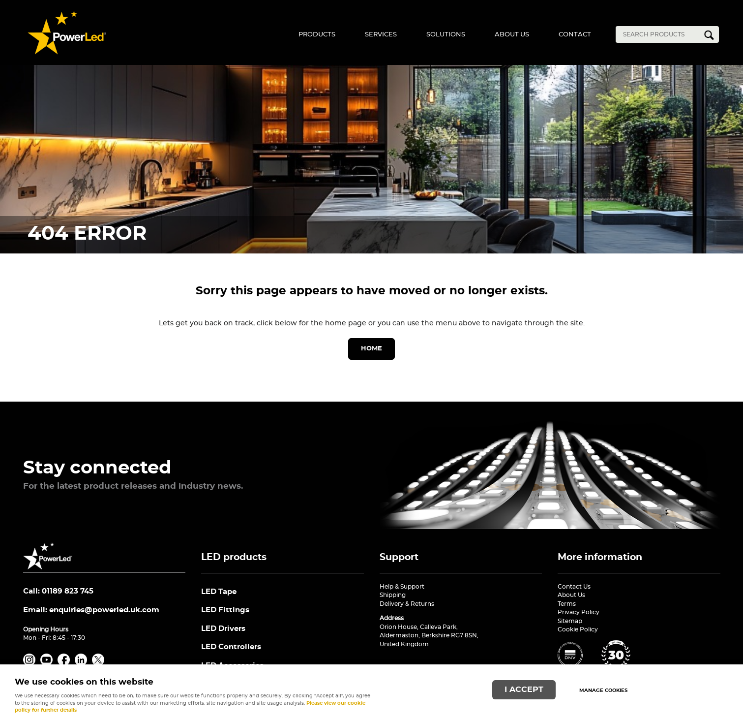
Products (316, 34)
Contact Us (574, 587)
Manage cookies (603, 690)
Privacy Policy (578, 612)
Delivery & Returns (407, 604)
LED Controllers (231, 647)
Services (381, 34)
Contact (575, 34)
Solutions (445, 34)
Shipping (393, 595)
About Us (512, 34)
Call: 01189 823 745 (58, 591)
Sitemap (570, 621)
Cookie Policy (578, 629)
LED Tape (219, 592)
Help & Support (402, 587)
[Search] (660, 34)
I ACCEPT (524, 689)
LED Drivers (223, 628)
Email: (91, 610)
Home (371, 348)
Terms (567, 604)
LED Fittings (225, 610)
